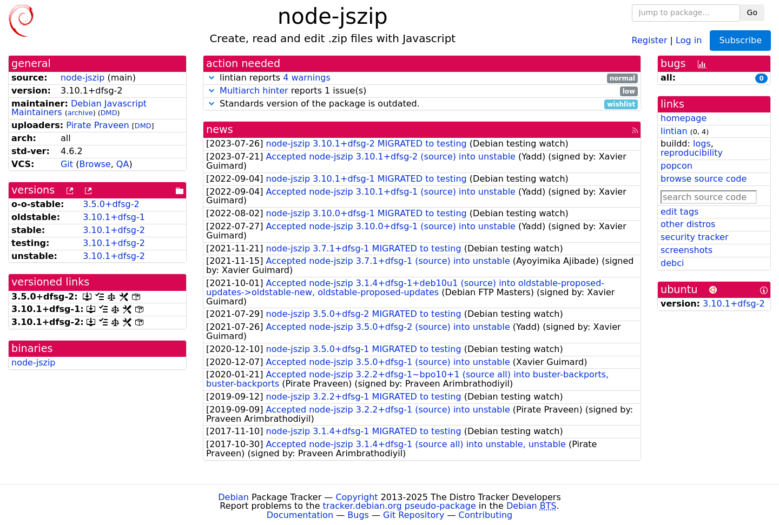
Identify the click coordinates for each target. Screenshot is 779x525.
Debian (233, 497)
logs (702, 143)
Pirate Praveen (97, 125)
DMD (109, 113)
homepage (684, 118)
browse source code (704, 179)
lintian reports (422, 78)
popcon (676, 166)
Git (67, 164)
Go (752, 12)
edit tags (679, 212)
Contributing (486, 515)
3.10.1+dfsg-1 (114, 217)
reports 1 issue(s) (422, 91)
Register (650, 40)
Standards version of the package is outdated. (422, 104)
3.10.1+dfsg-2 (114, 230)
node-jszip (82, 77)
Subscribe (740, 40)
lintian (674, 131)
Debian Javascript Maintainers (79, 108)
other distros (688, 224)
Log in (689, 40)
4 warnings (307, 77)
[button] (211, 77)
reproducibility (692, 153)
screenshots (686, 250)
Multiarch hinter (254, 90)
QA (122, 164)
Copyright (356, 497)
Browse (94, 164)
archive (80, 113)
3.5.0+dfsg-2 (111, 204)
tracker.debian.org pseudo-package (399, 506)
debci (672, 263)
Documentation (300, 515)
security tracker (695, 237)
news (219, 129)
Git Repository (413, 515)
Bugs (358, 515)
